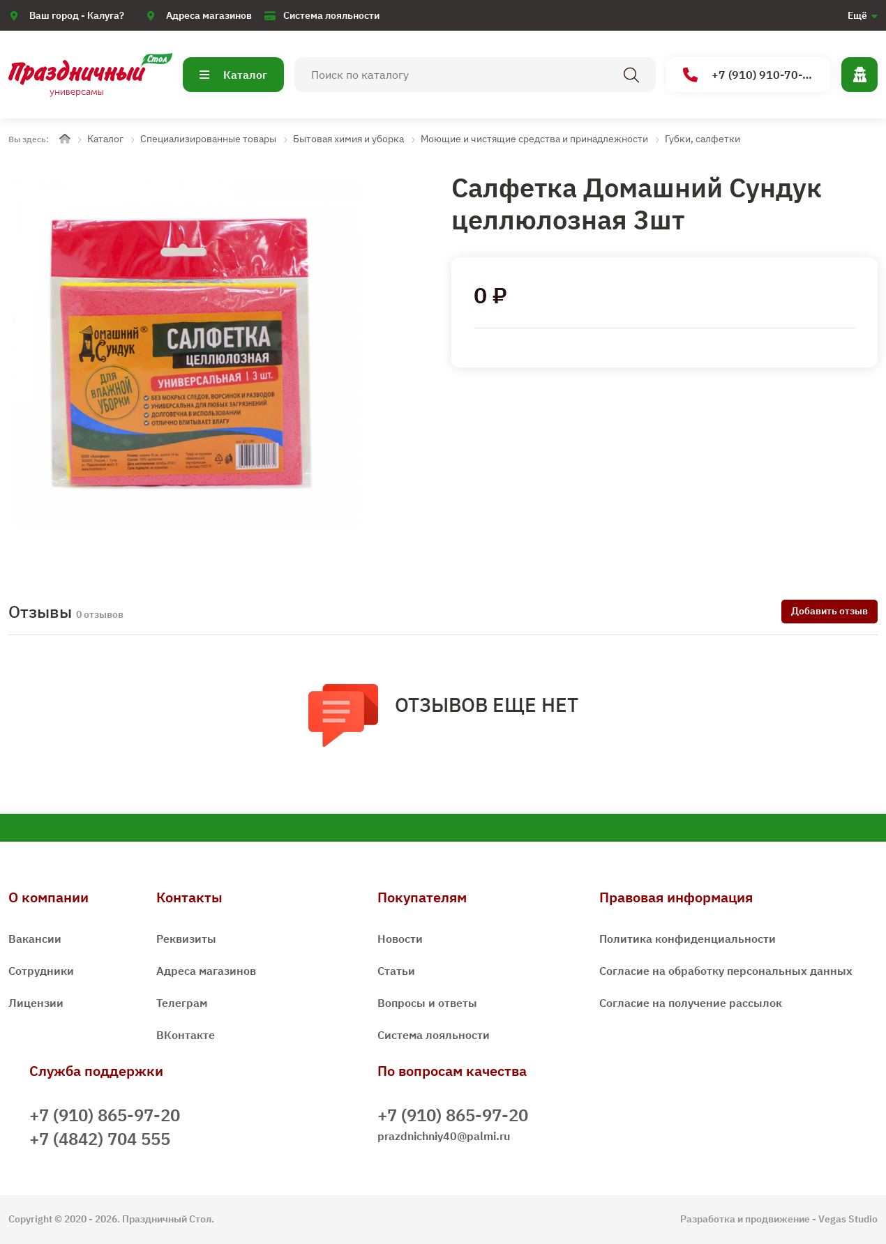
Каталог (233, 75)
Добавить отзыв (829, 611)
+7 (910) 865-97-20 (104, 1115)
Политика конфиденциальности (687, 939)
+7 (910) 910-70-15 (749, 75)
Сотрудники (41, 971)
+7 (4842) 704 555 (99, 1139)
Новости (400, 939)
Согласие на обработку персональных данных (726, 971)
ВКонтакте (185, 1035)
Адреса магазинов (209, 15)
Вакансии (34, 939)
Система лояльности (331, 15)
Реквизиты (186, 939)
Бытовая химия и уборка (348, 138)
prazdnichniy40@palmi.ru (443, 1136)
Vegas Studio (848, 1219)
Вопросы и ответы (427, 1003)
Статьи (396, 971)
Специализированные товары (208, 138)
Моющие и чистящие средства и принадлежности (534, 138)
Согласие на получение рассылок (690, 1003)
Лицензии (35, 1003)
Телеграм (181, 1003)
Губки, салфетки (702, 138)
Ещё (857, 15)
